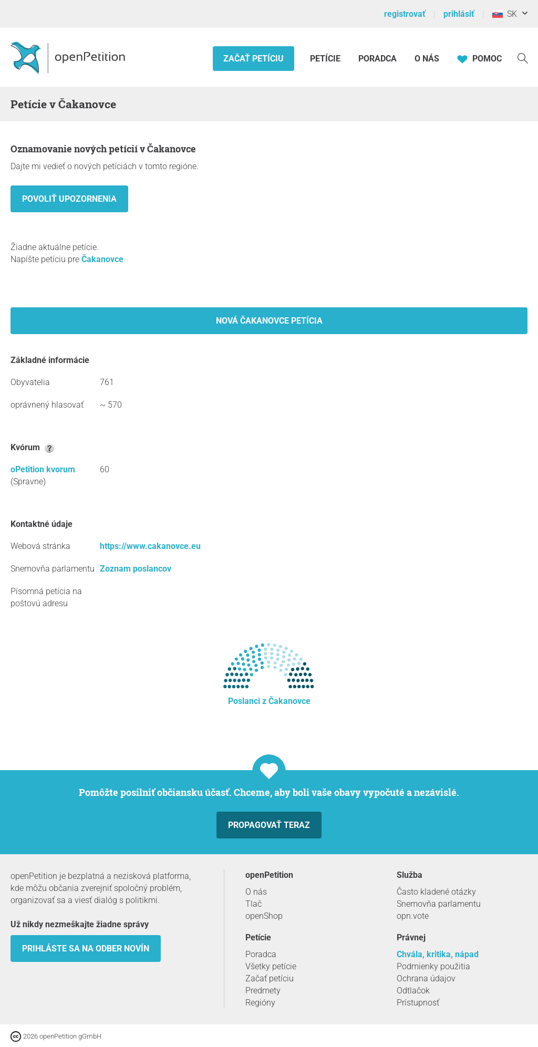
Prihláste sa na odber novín (85, 948)
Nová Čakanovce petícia (269, 321)
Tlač (253, 904)
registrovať (405, 14)
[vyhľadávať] (523, 57)
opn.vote (413, 916)
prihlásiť (458, 14)
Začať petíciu (253, 59)
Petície (326, 59)
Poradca (377, 59)
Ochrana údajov (426, 978)
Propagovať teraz (269, 825)
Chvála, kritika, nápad (438, 954)
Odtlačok (413, 991)
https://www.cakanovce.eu (150, 546)
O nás (427, 59)
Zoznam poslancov (135, 569)
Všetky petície (270, 966)
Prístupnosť (418, 1003)
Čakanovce (102, 259)
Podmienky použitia (433, 966)
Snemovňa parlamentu (439, 904)
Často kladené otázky (436, 892)
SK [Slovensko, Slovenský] (504, 14)
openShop (264, 916)
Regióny (260, 1003)
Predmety (263, 991)
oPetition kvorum (43, 469)
